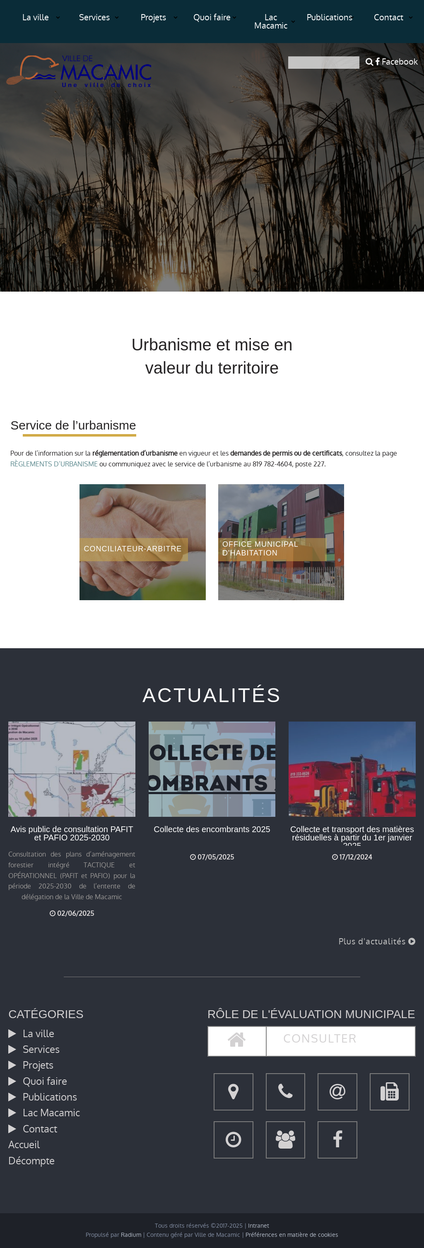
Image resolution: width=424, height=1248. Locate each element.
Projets (153, 17)
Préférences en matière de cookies (292, 1235)
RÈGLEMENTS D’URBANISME (54, 464)
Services (94, 17)
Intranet (258, 1226)
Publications (329, 17)
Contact (388, 17)
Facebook (396, 62)
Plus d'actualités (377, 941)
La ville (35, 17)
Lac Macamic (270, 21)
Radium (131, 1235)
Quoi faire (212, 17)
